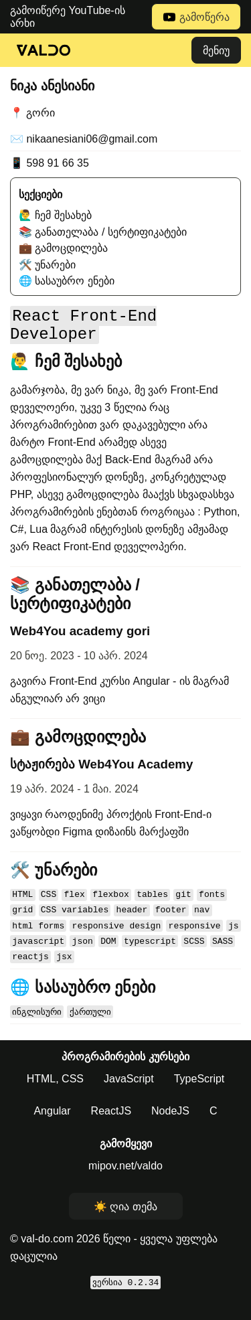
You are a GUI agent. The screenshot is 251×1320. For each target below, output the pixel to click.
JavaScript (129, 1098)
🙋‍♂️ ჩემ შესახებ (55, 215)
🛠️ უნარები (47, 264)
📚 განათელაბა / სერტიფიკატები (103, 232)
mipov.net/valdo (125, 1185)
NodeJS (170, 1130)
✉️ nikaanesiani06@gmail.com (83, 139)
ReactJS (111, 1130)
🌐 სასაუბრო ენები (66, 280)
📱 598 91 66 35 (49, 163)
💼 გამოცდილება (63, 248)
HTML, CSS (55, 1098)
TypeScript (199, 1098)
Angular (51, 1130)
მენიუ (216, 50)
